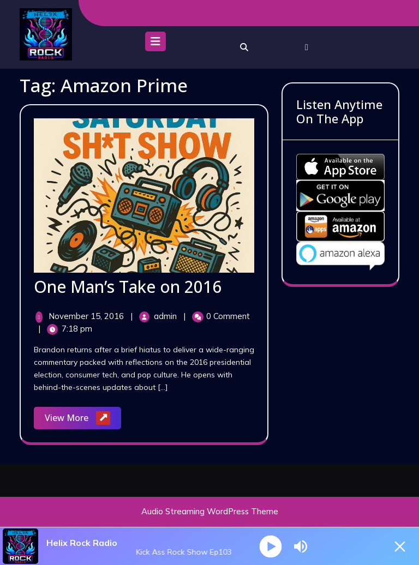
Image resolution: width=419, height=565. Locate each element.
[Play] (270, 546)
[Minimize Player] (400, 546)
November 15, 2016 (87, 316)
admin (166, 316)
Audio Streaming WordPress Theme (209, 511)
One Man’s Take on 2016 (128, 286)
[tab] (155, 44)
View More (83, 418)
